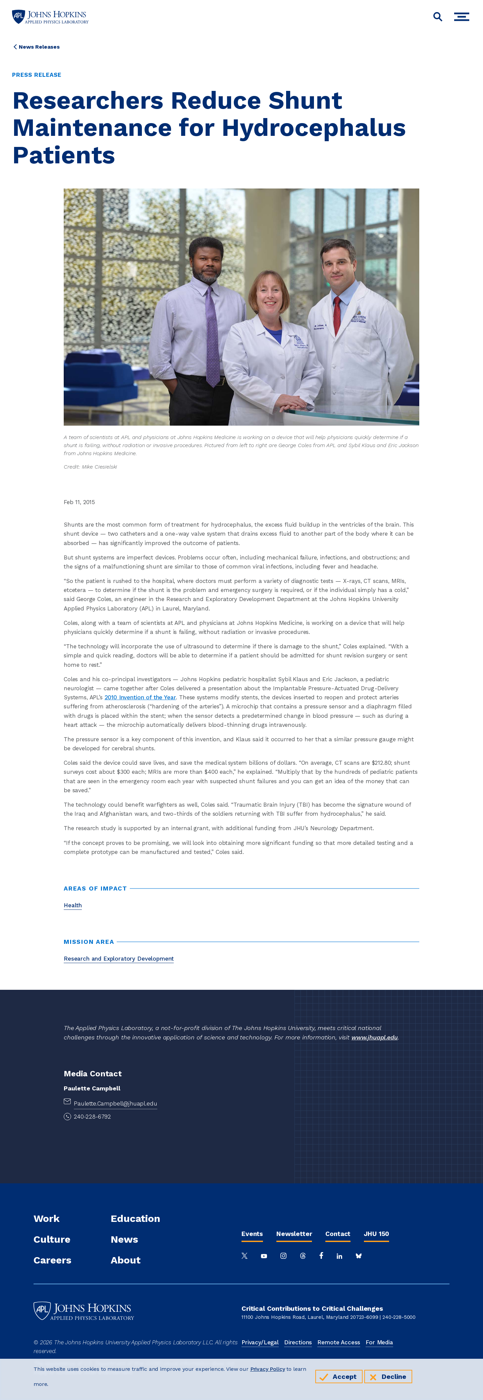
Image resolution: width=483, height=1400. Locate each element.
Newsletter (294, 1234)
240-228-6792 (92, 1116)
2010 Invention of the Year (140, 697)
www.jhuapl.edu (375, 1037)
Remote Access (338, 1342)
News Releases (39, 47)
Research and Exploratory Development (119, 958)
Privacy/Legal (260, 1342)
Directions (298, 1342)
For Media (379, 1342)
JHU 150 (376, 1234)
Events (252, 1234)
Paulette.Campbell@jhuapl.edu (115, 1103)
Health (73, 905)
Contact (338, 1234)
